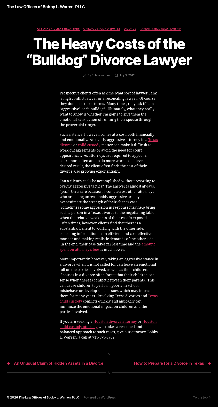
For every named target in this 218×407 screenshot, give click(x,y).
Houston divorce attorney (115, 321)
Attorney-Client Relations (58, 28)
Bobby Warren (101, 75)
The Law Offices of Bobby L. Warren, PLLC (46, 7)
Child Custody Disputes (101, 28)
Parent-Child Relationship (160, 28)
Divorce (130, 28)
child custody (89, 145)
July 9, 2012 (127, 75)
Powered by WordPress (99, 397)
